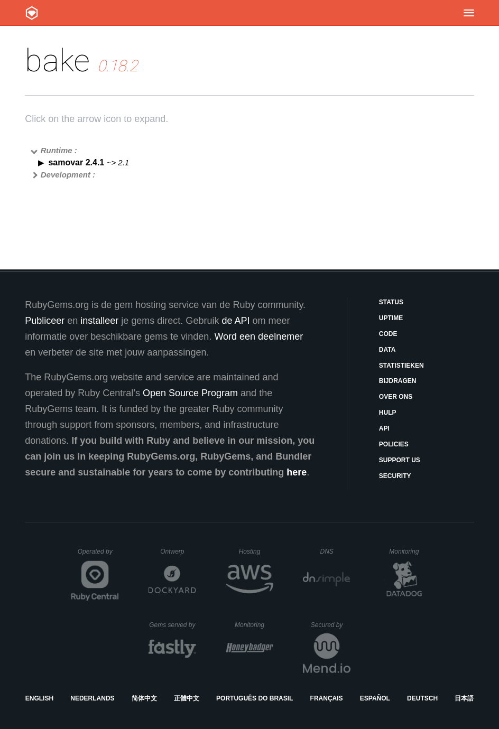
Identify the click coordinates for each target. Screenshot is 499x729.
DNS (335, 551)
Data (387, 349)
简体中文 (144, 698)
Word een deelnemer (258, 336)
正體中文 (186, 698)
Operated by (98, 555)
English (39, 698)
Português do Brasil (254, 698)
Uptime (391, 318)
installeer (99, 320)
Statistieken (401, 365)
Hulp (387, 412)
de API (235, 320)
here (297, 472)
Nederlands (92, 698)
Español (375, 698)
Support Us (399, 460)
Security (395, 476)
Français (326, 698)
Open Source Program (190, 393)
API (384, 428)
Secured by (330, 625)
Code (388, 334)
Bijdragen (398, 381)
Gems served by (172, 625)
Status (391, 302)
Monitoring (408, 551)
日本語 (464, 698)
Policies (394, 444)
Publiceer (44, 320)
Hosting (256, 551)
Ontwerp (178, 551)
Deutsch (422, 698)
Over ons (395, 396)
